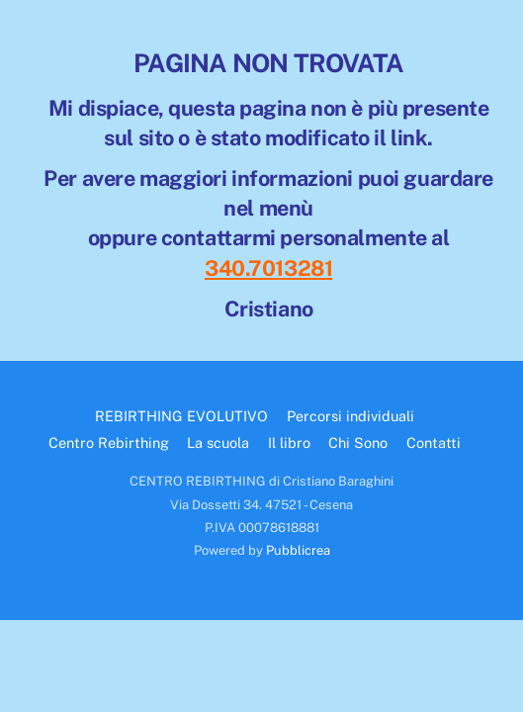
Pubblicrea (298, 550)
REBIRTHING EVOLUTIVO (181, 415)
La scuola (218, 442)
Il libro (289, 442)
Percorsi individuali (350, 415)
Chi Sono (358, 442)
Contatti (433, 442)
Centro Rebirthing (108, 442)
